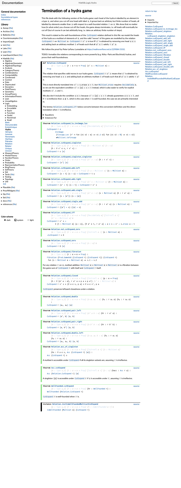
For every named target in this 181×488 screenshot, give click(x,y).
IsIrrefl (109, 126)
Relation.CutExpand (61, 373)
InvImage (59, 132)
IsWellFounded (99, 407)
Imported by (152, 22)
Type (58, 66)
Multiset (62, 41)
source (148, 16)
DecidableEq (128, 85)
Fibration (52, 257)
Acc (68, 352)
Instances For (51, 118)
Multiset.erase (106, 85)
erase (125, 224)
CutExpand (92, 35)
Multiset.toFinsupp (66, 137)
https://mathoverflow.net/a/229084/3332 (106, 49)
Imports (150, 20)
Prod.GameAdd (65, 257)
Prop (83, 66)
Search (175, 3)
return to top (151, 11)
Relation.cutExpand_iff (65, 107)
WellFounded (99, 389)
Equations (49, 115)
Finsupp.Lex (63, 135)
